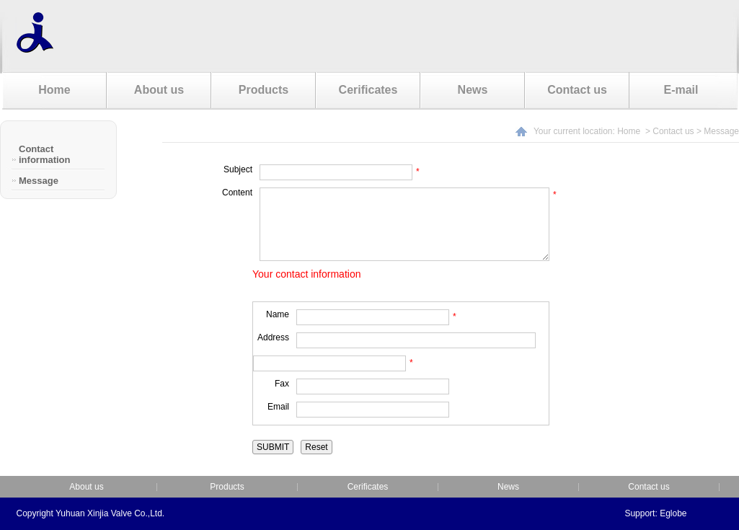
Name (277, 314)
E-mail (680, 90)
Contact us (577, 90)
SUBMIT (273, 447)
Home (54, 90)
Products (263, 90)
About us (159, 90)
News (473, 90)
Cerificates (368, 90)
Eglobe (673, 513)
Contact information (45, 154)
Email (278, 407)
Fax (282, 384)
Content (237, 192)
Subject (238, 169)
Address (273, 337)
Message (38, 180)
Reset (316, 447)
